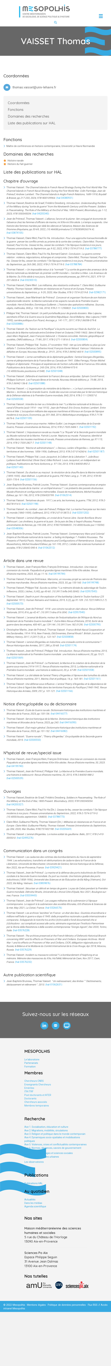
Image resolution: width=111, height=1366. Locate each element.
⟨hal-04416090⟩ (67, 722)
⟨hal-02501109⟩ (23, 418)
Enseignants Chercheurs (37, 1084)
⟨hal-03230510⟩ (28, 280)
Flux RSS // (94, 1304)
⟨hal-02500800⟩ (80, 308)
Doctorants (30, 1098)
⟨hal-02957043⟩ (88, 591)
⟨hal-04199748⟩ (90, 582)
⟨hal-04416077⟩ (58, 713)
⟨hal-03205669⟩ (63, 829)
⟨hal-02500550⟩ (32, 740)
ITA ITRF (28, 1091)
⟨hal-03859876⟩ (42, 883)
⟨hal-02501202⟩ (80, 512)
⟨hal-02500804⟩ (79, 339)
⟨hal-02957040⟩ (76, 612)
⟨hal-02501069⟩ (14, 657)
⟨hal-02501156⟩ (28, 479)
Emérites (29, 1088)
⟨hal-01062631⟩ (53, 984)
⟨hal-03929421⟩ (53, 867)
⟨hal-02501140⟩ (14, 467)
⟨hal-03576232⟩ (23, 962)
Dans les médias (33, 1203)
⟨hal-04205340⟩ (40, 213)
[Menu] (100, 16)
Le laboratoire (31, 1059)
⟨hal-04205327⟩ (14, 804)
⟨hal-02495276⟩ (25, 837)
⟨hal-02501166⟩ (64, 691)
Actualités (29, 1199)
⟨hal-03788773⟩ (56, 816)
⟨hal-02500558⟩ (14, 399)
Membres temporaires (36, 1105)
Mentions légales (36, 1304)
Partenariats (31, 1063)
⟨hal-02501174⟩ (68, 645)
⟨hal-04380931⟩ (64, 197)
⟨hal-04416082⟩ (58, 731)
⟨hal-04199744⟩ (56, 573)
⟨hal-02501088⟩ (36, 383)
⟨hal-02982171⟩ (97, 292)
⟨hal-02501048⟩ (54, 371)
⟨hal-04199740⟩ (14, 766)
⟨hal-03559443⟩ (28, 895)
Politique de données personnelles (67, 1304)
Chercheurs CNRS (34, 1081)
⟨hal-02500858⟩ (65, 636)
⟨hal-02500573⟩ (14, 603)
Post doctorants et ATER (37, 1095)
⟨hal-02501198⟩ (29, 503)
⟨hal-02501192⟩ (87, 427)
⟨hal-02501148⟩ (43, 442)
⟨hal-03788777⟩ (93, 248)
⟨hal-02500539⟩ (14, 778)
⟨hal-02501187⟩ (95, 451)
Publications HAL (33, 1183)
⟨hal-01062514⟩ (63, 495)
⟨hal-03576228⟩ (21, 930)
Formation (30, 1066)
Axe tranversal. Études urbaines (41, 1156)
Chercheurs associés (35, 1102)
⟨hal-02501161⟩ (92, 678)
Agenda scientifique (35, 1206)
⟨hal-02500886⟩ (14, 323)
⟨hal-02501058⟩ (85, 670)
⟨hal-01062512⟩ (46, 547)
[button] (44, 1025)
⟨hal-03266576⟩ (53, 907)
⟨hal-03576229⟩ (23, 949)
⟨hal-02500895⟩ (92, 351)
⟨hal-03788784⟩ (73, 264)
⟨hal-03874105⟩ (14, 232)
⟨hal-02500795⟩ (92, 624)
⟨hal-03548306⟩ (14, 528)
